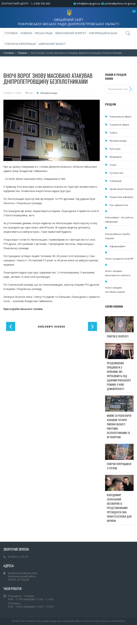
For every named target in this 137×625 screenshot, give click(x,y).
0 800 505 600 (42, 3)
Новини (26, 33)
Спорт (113, 164)
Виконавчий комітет (70, 33)
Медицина (116, 156)
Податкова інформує (121, 197)
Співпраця (115, 180)
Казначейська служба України (117, 236)
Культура (115, 148)
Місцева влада (48, 93)
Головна (11, 33)
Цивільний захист (52, 44)
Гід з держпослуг (119, 205)
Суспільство (116, 172)
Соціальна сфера (119, 124)
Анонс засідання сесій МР (119, 258)
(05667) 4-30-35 (18, 556)
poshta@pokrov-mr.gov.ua (120, 3)
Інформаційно (117, 246)
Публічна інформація (20, 44)
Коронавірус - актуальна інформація (119, 219)
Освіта (113, 132)
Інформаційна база (103, 33)
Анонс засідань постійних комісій (115, 289)
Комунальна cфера (120, 116)
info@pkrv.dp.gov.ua (88, 3)
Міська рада (43, 33)
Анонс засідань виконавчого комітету (118, 273)
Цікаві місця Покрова (121, 189)
